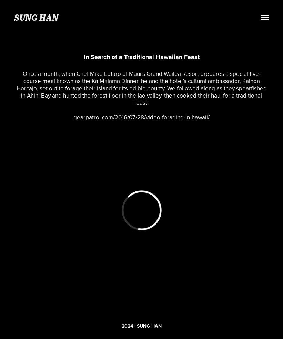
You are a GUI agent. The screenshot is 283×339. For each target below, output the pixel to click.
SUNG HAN (36, 17)
